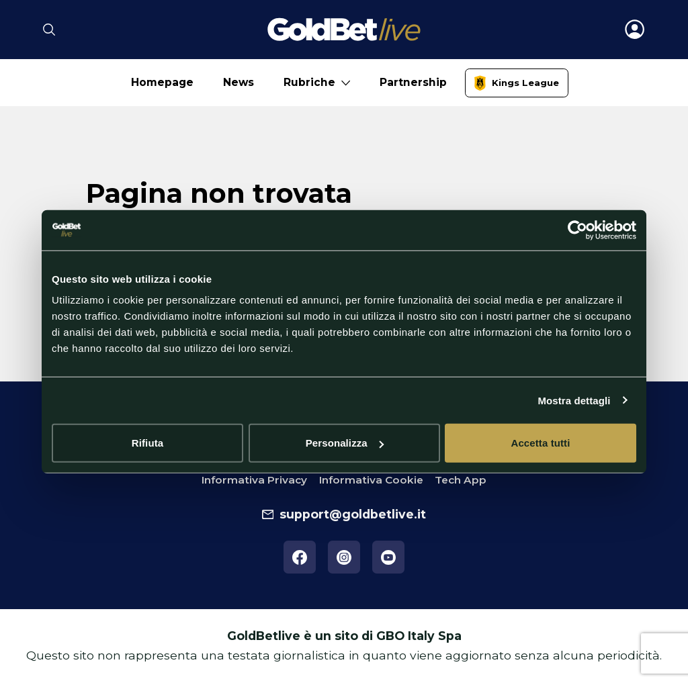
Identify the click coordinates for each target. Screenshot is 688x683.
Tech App (460, 479)
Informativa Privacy (254, 479)
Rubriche (309, 82)
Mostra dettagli (574, 400)
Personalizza (345, 443)
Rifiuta (147, 443)
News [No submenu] (238, 82)
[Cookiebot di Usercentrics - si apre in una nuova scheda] (577, 230)
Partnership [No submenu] (413, 82)
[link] (517, 83)
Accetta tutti (540, 443)
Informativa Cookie (371, 479)
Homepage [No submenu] (162, 82)
